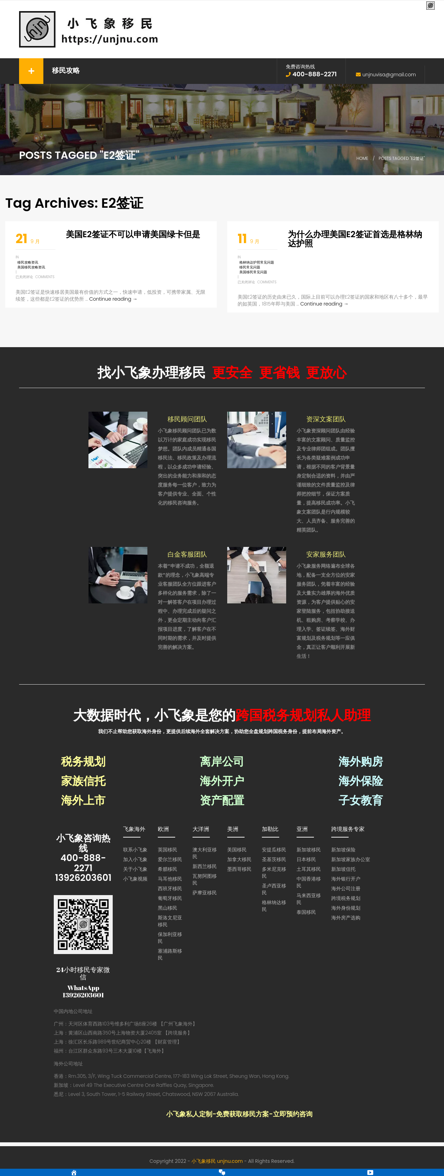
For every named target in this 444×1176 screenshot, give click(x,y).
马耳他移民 (170, 878)
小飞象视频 (135, 878)
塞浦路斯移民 (170, 954)
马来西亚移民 (309, 899)
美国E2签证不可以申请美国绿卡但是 (133, 234)
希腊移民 (167, 869)
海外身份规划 (345, 907)
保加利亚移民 (170, 938)
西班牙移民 (170, 888)
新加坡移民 (309, 849)
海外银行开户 (345, 878)
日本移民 (306, 859)
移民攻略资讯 (27, 262)
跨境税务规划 (345, 898)
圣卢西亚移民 (274, 889)
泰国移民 (306, 912)
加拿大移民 (239, 859)
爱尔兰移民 (170, 859)
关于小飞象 (135, 869)
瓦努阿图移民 (205, 879)
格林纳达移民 (274, 906)
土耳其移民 (309, 869)
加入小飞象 (135, 859)
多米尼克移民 (274, 872)
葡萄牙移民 (170, 898)
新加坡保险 (343, 849)
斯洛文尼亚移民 (170, 921)
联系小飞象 (135, 849)
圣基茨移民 (274, 859)
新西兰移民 (205, 866)
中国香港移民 (309, 882)
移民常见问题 (249, 267)
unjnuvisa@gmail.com (389, 74)
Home (362, 158)
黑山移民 (167, 907)
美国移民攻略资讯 (31, 267)
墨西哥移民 (239, 869)
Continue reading (113, 298)
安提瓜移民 (274, 849)
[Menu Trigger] (430, 6)
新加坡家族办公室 (350, 859)
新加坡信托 (343, 869)
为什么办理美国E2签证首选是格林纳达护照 (355, 239)
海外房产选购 (345, 917)
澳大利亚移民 (205, 853)
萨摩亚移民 (205, 892)
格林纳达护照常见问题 (256, 262)
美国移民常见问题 (253, 272)
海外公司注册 (345, 888)
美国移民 (237, 849)
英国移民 (167, 849)
